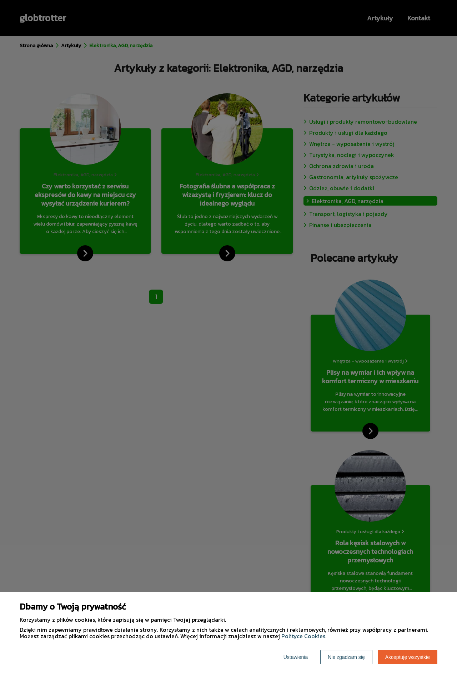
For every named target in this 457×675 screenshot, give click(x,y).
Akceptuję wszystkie (407, 657)
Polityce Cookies (303, 636)
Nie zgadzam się (346, 657)
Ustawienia (295, 657)
